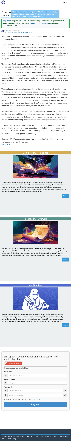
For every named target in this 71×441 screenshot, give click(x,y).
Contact (36, 436)
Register (6, 21)
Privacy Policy (36, 399)
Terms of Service (52, 436)
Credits (9, 439)
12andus (8, 30)
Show (65, 196)
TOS (26, 399)
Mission (43, 436)
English (31, 32)
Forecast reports (26, 12)
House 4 (25, 32)
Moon (15, 32)
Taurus (20, 32)
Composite (10, 32)
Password (8, 387)
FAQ (3, 439)
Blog (14, 439)
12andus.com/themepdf (39, 23)
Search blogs (5, 144)
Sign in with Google (13, 363)
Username (8, 372)
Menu (66, 3)
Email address (9, 379)
